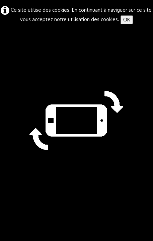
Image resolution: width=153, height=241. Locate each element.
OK (126, 19)
